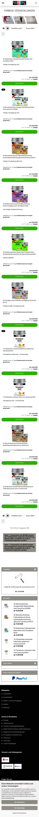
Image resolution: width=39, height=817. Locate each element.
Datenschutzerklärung (7, 798)
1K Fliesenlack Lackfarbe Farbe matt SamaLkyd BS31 (19, 397)
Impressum (6, 738)
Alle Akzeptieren (19, 802)
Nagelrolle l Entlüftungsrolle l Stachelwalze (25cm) (19, 587)
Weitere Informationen (19, 813)
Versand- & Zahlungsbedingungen (13, 726)
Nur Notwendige (19, 808)
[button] (3, 28)
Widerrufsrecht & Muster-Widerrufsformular (16, 729)
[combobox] (17, 28)
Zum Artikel (19, 83)
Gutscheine (6, 740)
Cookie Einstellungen (9, 743)
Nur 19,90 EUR (19, 591)
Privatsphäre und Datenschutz (12, 735)
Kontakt (5, 720)
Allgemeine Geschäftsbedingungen (14, 732)
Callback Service (8, 723)
